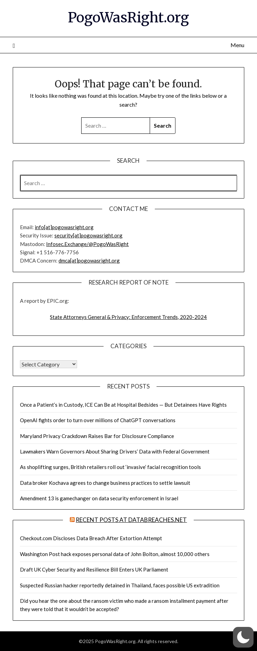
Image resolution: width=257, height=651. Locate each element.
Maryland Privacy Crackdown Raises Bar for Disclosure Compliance (97, 436)
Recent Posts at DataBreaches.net (131, 519)
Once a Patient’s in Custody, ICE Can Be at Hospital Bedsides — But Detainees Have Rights (123, 405)
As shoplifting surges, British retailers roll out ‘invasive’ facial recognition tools (110, 467)
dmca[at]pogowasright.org (89, 260)
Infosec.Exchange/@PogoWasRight (87, 244)
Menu (237, 45)
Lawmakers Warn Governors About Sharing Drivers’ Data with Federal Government (115, 451)
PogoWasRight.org (128, 17)
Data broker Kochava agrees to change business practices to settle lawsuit (105, 483)
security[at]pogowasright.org (88, 235)
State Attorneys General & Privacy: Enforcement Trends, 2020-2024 (128, 317)
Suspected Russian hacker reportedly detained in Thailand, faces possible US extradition (119, 585)
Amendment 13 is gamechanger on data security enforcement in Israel (99, 498)
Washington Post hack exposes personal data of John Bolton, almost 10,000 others (115, 554)
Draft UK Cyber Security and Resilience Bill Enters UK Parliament (94, 569)
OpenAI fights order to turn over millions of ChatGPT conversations (97, 420)
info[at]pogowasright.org (64, 227)
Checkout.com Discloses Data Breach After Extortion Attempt (91, 538)
